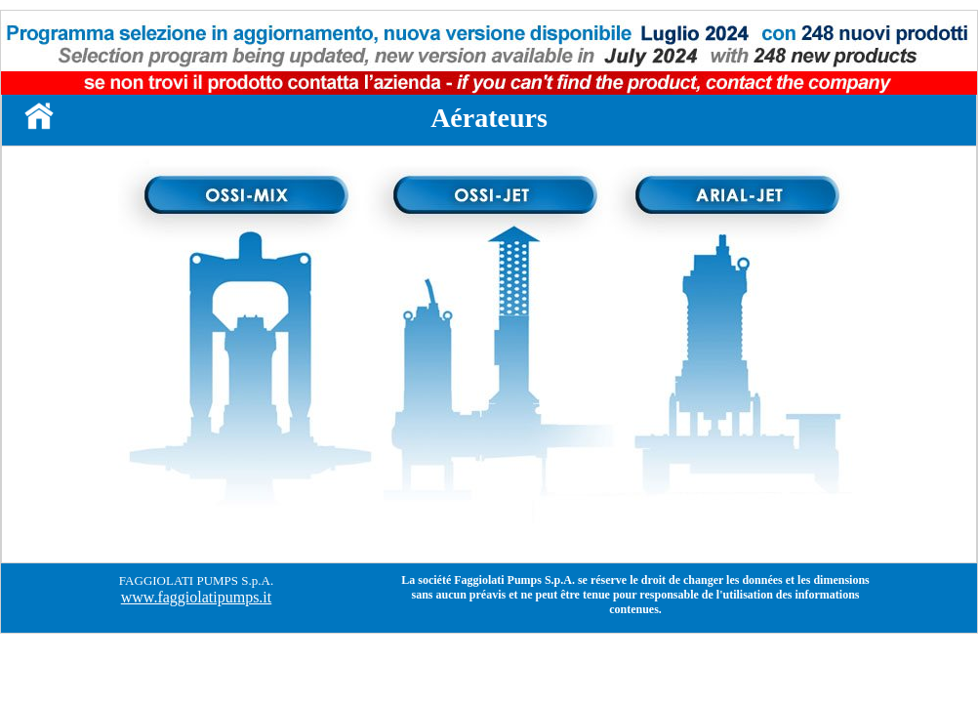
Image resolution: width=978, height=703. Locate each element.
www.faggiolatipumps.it (196, 597)
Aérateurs (489, 118)
